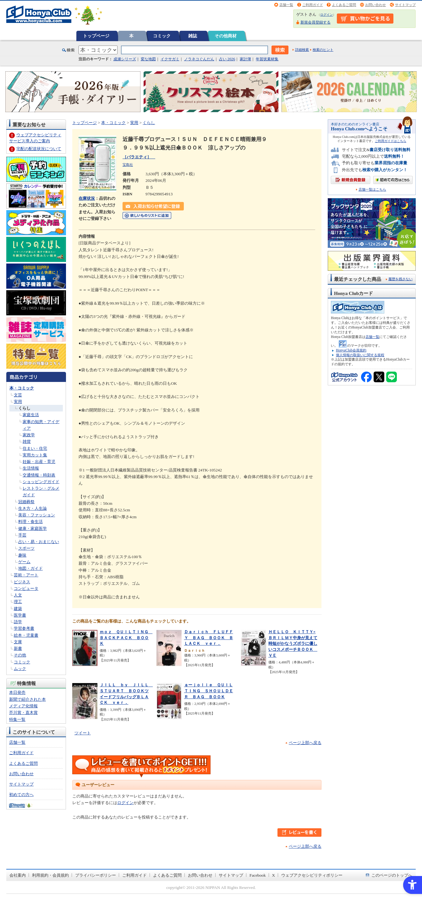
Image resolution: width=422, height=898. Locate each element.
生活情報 (31, 468)
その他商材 (226, 35)
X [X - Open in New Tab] (273, 875)
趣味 (22, 555)
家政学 (29, 435)
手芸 (22, 535)
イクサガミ (170, 59)
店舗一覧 (286, 5)
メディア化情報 (23, 706)
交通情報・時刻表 (39, 475)
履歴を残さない (400, 279)
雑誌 (192, 35)
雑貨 (27, 441)
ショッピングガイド (41, 481)
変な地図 (148, 59)
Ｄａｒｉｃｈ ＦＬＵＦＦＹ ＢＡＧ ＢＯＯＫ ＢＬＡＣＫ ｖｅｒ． (208, 637)
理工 (18, 601)
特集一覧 (17, 719)
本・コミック (21, 388)
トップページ (96, 35)
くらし (24, 408)
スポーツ (26, 548)
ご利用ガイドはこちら (390, 141)
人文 (18, 595)
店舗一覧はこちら (372, 189)
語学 (18, 621)
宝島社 (128, 164)
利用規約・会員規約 (50, 875)
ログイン (326, 14)
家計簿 (245, 59)
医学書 (20, 615)
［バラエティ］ (139, 157)
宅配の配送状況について (38, 148)
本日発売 (17, 692)
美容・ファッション (36, 515)
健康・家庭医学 (32, 528)
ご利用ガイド (312, 5)
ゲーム (24, 561)
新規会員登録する (315, 22)
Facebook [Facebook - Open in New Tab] (257, 875)
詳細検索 (302, 50)
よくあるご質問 (344, 5)
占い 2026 (227, 59)
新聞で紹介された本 (27, 699)
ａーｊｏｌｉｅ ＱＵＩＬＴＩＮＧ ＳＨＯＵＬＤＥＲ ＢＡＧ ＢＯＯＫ (208, 691)
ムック (20, 668)
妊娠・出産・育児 (39, 461)
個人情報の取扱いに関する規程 (360, 355)
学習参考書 (24, 628)
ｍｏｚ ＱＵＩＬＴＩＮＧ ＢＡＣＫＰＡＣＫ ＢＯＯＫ (126, 637)
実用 (18, 401)
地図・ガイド (30, 568)
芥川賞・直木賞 (23, 712)
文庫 (18, 641)
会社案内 (17, 875)
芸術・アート (26, 575)
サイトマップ (405, 5)
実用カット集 (35, 455)
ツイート (82, 733)
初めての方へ (21, 794)
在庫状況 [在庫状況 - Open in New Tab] (87, 198)
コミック (162, 35)
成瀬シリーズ (124, 59)
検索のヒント (323, 50)
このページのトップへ (391, 875)
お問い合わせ (375, 5)
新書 (18, 648)
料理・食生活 (30, 521)
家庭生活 (31, 414)
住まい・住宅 (35, 448)
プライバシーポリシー (95, 875)
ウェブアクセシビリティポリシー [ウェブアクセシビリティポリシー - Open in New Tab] (312, 875)
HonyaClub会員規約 (351, 350)
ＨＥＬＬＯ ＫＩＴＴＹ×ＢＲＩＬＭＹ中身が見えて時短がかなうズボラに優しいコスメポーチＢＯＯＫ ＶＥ (292, 643)
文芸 (18, 395)
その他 (20, 655)
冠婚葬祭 (26, 501)
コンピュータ (26, 588)
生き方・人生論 (32, 508)
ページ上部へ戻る (305, 742)
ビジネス (22, 582)
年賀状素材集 (267, 59)
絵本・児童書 (26, 635)
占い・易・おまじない (38, 541)
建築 (18, 608)
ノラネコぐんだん (199, 59)
